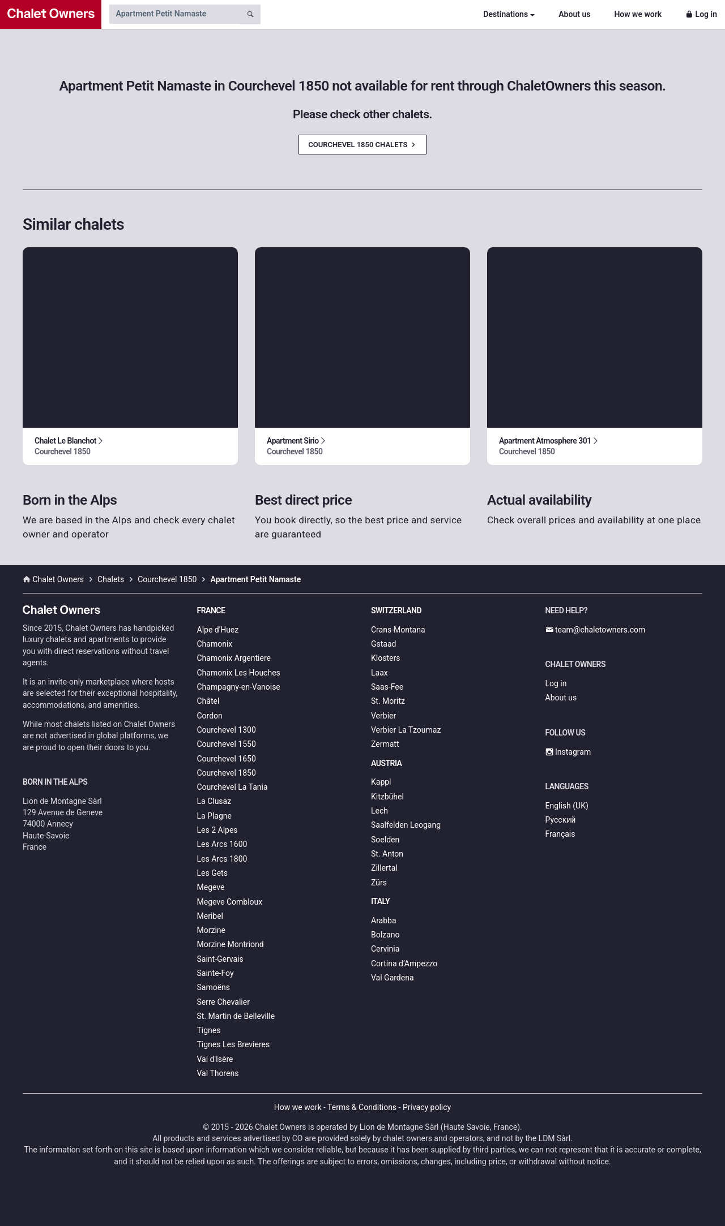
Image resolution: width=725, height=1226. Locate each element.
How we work (638, 14)
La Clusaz (214, 801)
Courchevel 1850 (226, 772)
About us (574, 14)
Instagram (568, 751)
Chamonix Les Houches (238, 672)
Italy (380, 901)
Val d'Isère (215, 1059)
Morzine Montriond (230, 944)
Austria (386, 763)
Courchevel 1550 (226, 743)
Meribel (210, 915)
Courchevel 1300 (226, 729)
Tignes (209, 1030)
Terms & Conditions (361, 1107)
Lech (379, 810)
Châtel (208, 701)
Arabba (383, 920)
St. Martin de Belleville (236, 1016)
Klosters (385, 658)
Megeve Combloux (230, 901)
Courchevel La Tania (232, 786)
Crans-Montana (398, 629)
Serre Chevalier (223, 1001)
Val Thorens (218, 1073)
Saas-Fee (387, 686)
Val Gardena (392, 977)
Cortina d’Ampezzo (404, 963)
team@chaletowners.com (595, 629)
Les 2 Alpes (217, 829)
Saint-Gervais (220, 958)
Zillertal (384, 867)
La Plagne (214, 815)
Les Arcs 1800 (222, 858)
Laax (379, 672)
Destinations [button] (505, 14)
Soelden (385, 839)
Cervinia (385, 948)
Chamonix (215, 643)
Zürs (379, 882)
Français (560, 833)
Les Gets (212, 872)
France (211, 610)
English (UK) (566, 805)
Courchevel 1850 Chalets (362, 144)
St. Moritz (388, 701)
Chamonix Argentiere (234, 658)
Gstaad (383, 643)
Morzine (211, 930)
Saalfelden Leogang (406, 824)
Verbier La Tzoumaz (406, 729)
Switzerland (396, 610)
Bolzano (385, 934)
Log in (701, 14)
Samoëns (214, 987)
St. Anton (387, 853)
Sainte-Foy (215, 973)
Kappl (381, 781)
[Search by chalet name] (174, 14)
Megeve (211, 887)
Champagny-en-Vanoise (238, 686)
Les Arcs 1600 (222, 844)
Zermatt (385, 743)
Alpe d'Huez (218, 629)
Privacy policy (427, 1107)
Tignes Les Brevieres (233, 1044)
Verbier (383, 715)
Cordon (210, 715)
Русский (560, 819)
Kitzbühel (387, 796)
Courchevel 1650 (226, 758)
